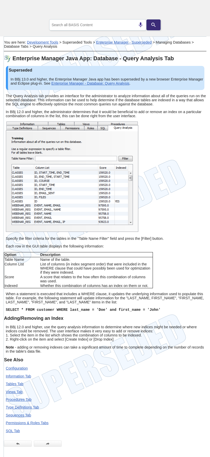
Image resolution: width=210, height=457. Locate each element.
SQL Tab (13, 431)
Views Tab (14, 392)
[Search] (153, 25)
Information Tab (18, 376)
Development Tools (42, 42)
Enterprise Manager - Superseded (124, 42)
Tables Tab (15, 384)
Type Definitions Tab (22, 407)
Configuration (17, 368)
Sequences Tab (18, 415)
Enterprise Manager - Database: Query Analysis (90, 83)
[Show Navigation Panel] (196, 10)
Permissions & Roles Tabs (27, 423)
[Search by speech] (140, 25)
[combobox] (97, 25)
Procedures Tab (19, 400)
